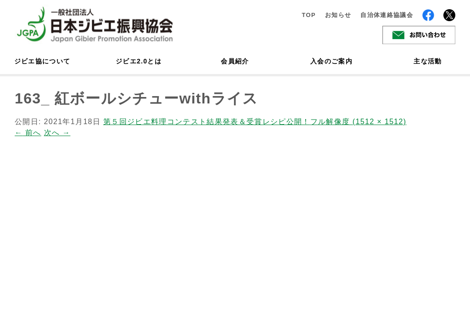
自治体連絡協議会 (386, 14)
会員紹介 (235, 61)
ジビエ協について (42, 61)
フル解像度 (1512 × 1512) (358, 122)
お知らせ (338, 14)
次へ (57, 133)
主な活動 (428, 61)
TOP (309, 14)
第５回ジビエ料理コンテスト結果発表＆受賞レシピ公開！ (206, 122)
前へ (28, 133)
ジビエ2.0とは (139, 61)
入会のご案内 (331, 61)
